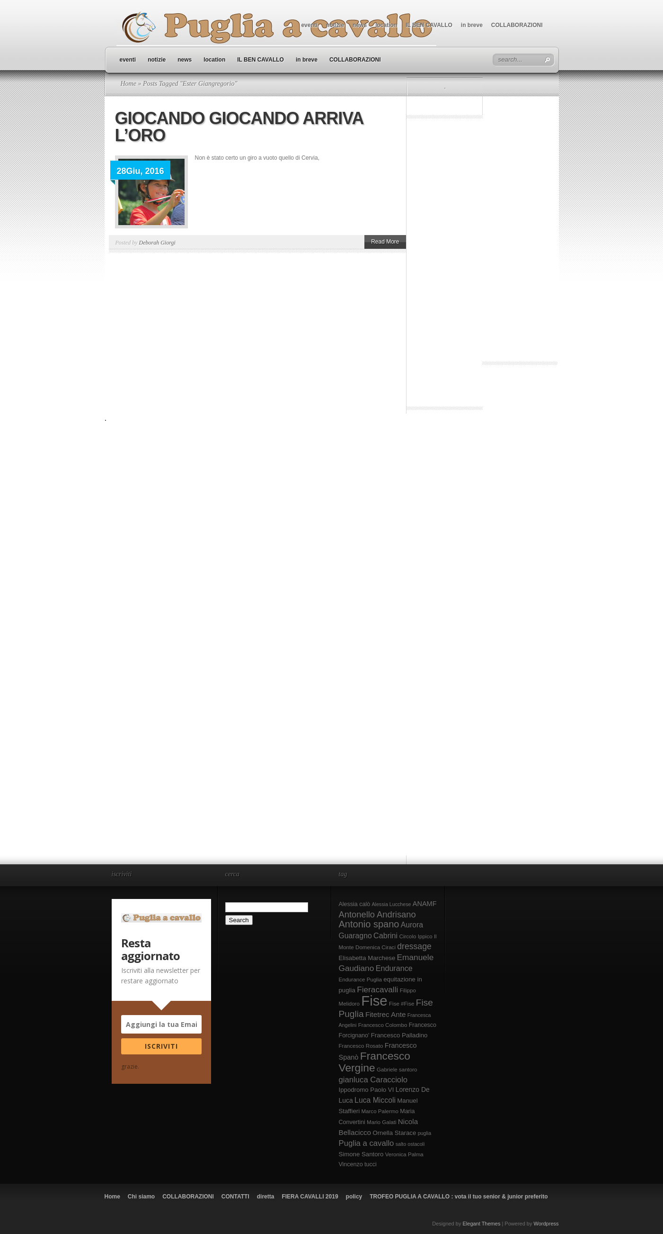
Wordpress (546, 1223)
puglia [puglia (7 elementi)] (424, 1133)
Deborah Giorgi (157, 242)
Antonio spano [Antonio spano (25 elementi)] (369, 924)
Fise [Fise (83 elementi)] (374, 1000)
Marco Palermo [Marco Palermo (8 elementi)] (379, 1111)
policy (354, 1196)
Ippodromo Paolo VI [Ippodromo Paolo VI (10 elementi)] (366, 1089)
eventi (309, 25)
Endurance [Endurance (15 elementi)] (394, 968)
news (360, 25)
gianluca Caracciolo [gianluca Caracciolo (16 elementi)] (373, 1079)
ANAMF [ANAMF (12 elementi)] (425, 903)
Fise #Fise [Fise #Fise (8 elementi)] (401, 1004)
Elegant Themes (481, 1223)
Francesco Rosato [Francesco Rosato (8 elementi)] (361, 1046)
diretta (265, 1196)
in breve (472, 25)
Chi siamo (141, 1196)
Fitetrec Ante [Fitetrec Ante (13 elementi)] (385, 1014)
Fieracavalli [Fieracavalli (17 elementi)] (377, 989)
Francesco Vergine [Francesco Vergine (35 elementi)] (374, 1062)
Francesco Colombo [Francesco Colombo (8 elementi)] (382, 1025)
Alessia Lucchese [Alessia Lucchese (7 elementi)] (391, 904)
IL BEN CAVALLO (429, 25)
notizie (335, 25)
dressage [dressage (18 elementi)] (414, 946)
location (386, 25)
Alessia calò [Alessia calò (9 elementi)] (355, 904)
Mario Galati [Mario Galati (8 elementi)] (381, 1122)
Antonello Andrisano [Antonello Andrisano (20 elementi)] (377, 914)
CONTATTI (235, 1196)
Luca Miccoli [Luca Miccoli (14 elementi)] (375, 1100)
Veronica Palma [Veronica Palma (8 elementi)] (404, 1154)
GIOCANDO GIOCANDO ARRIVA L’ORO (239, 127)
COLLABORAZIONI (517, 25)
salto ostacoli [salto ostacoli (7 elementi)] (410, 1144)
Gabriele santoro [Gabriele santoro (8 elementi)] (397, 1069)
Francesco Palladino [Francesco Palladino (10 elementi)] (399, 1035)
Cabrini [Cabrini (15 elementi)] (385, 935)
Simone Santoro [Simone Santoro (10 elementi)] (361, 1154)
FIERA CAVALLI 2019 (310, 1196)
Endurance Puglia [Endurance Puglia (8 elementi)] (360, 979)
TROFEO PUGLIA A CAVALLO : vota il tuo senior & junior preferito (459, 1196)
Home (128, 83)
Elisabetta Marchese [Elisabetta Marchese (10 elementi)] (367, 958)
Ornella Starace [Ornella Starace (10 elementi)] (394, 1132)
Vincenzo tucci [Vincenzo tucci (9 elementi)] (358, 1164)
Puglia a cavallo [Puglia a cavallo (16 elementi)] (366, 1143)
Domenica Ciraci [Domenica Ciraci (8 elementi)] (375, 947)
